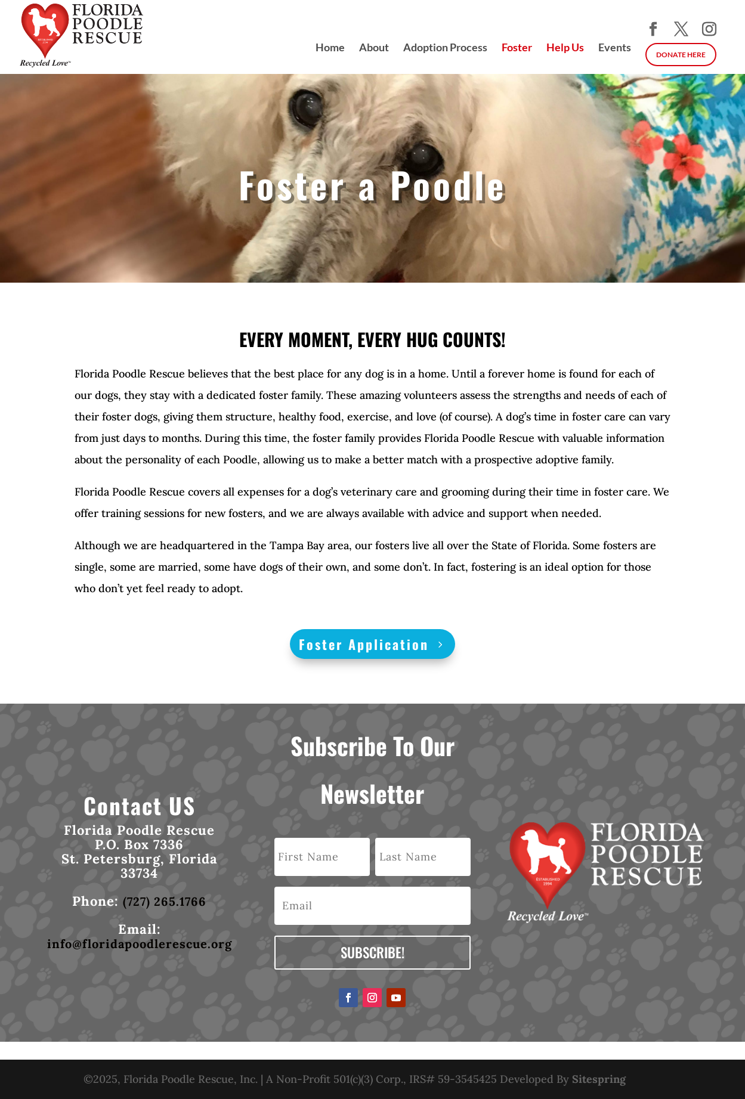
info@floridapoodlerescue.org (139, 943)
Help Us (565, 48)
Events (614, 48)
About (374, 48)
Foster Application (364, 644)
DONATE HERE (681, 54)
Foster (517, 48)
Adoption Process (445, 48)
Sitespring (599, 1079)
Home (330, 48)
